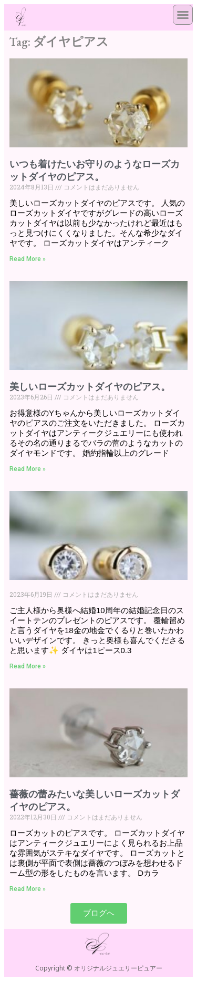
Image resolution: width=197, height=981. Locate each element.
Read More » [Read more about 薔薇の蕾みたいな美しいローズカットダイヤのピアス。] (27, 889)
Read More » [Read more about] (27, 666)
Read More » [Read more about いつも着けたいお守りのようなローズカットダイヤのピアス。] (27, 259)
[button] (183, 15)
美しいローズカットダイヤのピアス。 (89, 386)
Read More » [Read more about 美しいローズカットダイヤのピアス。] (27, 469)
